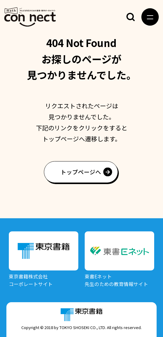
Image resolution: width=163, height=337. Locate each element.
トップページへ (81, 172)
